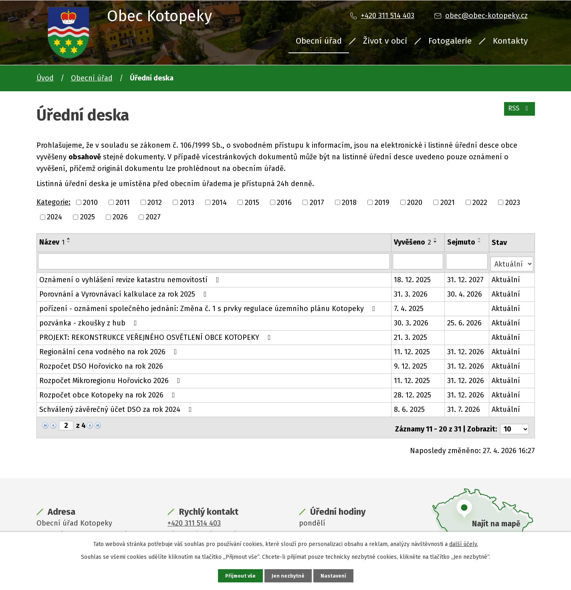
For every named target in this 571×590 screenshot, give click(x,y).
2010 (90, 202)
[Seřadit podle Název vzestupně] (69, 238)
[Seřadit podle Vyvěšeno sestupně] (436, 241)
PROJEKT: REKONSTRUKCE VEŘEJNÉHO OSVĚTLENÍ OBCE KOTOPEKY (156, 334)
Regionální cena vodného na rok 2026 (109, 349)
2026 (120, 217)
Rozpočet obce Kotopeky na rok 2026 (108, 392)
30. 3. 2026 (411, 320)
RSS (517, 112)
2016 (284, 202)
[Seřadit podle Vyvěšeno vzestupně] (436, 238)
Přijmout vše (239, 575)
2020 (414, 202)
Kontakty (510, 41)
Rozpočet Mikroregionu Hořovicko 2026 (111, 377)
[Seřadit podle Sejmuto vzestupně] (480, 238)
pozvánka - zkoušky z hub (89, 320)
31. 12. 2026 (466, 349)
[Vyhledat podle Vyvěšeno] (418, 261)
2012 (154, 202)
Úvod (45, 78)
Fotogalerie (450, 41)
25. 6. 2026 (465, 320)
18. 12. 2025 (412, 277)
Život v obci (385, 41)
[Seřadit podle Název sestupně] (69, 241)
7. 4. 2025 (409, 305)
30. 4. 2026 (465, 291)
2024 (54, 217)
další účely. (463, 543)
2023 (512, 202)
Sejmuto (462, 242)
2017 (317, 202)
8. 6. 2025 (409, 406)
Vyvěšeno (413, 242)
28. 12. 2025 (413, 392)
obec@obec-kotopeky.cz (486, 15)
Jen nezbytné (289, 575)
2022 (479, 202)
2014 (219, 202)
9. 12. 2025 (411, 363)
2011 (123, 202)
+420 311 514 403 (387, 15)
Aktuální (506, 277)
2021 (447, 202)
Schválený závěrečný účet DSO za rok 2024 (117, 406)
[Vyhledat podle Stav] (512, 260)
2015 (252, 202)
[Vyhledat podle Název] (214, 261)
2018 (349, 202)
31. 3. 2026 (411, 291)
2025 (87, 217)
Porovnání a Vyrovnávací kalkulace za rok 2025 (124, 291)
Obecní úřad (319, 41)
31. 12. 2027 (466, 277)
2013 (187, 202)
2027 (153, 217)
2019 (382, 202)
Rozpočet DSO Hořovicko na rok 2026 (101, 363)
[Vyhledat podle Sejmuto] (467, 261)
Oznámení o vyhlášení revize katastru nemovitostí (130, 277)
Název (52, 242)
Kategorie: (53, 202)
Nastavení (335, 575)
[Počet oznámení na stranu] (514, 423)
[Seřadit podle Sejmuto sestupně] (480, 241)
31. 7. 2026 (464, 406)
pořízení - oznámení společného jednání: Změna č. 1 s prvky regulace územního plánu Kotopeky (209, 305)
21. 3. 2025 (411, 334)
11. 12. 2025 (412, 349)
